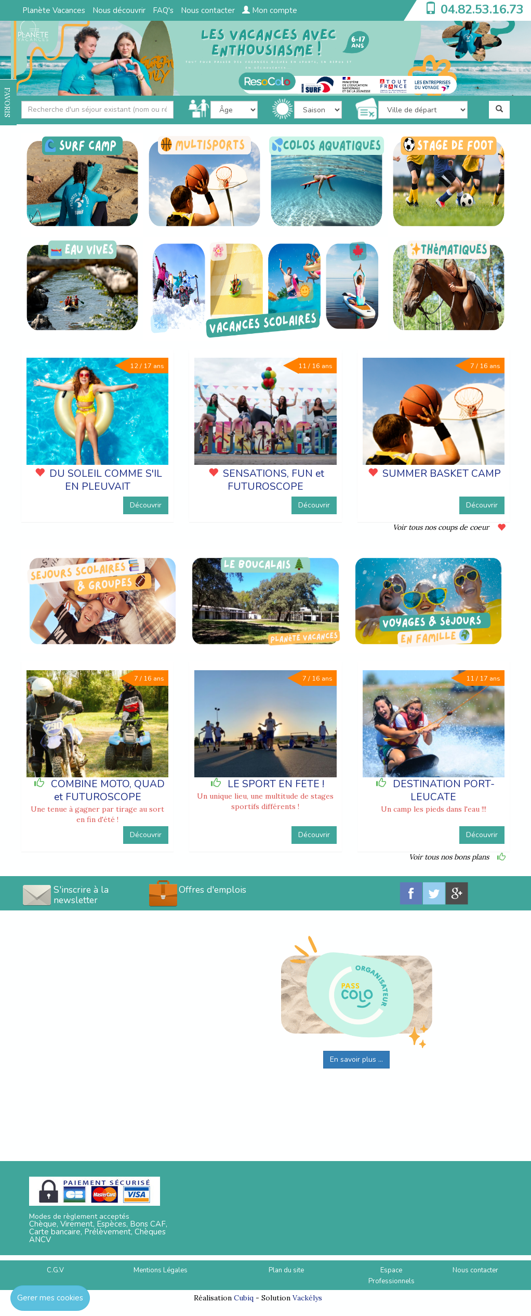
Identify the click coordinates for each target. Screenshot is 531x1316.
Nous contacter (208, 10)
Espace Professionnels (391, 1276)
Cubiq (244, 1297)
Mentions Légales (161, 1270)
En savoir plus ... (356, 1059)
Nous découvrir (118, 10)
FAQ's (163, 10)
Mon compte (269, 10)
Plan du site (286, 1270)
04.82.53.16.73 (482, 9)
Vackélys (307, 1297)
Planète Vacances (53, 10)
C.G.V (55, 1270)
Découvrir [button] (146, 505)
